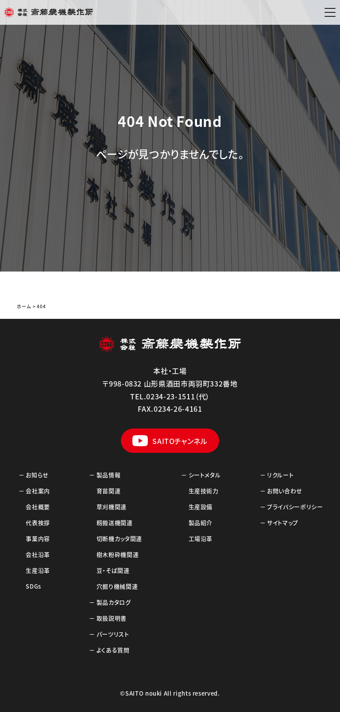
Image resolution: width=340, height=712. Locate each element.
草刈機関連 (112, 506)
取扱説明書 (112, 618)
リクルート (280, 475)
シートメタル (205, 475)
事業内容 (38, 538)
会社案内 (38, 491)
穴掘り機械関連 (117, 586)
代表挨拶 (38, 522)
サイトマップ (282, 522)
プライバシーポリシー (295, 506)
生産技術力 (204, 491)
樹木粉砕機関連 (118, 554)
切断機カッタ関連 (119, 538)
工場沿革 (201, 538)
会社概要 (38, 506)
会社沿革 (38, 554)
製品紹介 (201, 522)
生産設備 (201, 506)
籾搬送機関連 (115, 522)
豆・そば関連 (113, 570)
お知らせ (37, 475)
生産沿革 (38, 570)
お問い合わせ (284, 491)
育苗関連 (109, 491)
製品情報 (109, 475)
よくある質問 (113, 650)
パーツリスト (113, 634)
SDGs (33, 586)
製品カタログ (114, 602)
